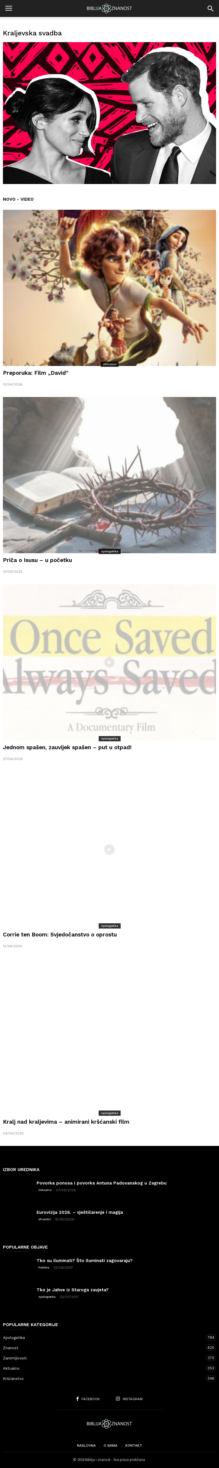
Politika (43, 1267)
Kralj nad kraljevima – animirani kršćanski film (66, 1121)
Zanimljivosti (103, 1358)
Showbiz (44, 1219)
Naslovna (86, 1445)
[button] (210, 8)
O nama (110, 1445)
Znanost (103, 1348)
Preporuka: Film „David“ (36, 372)
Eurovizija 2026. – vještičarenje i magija (80, 1212)
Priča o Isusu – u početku (37, 560)
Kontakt (133, 1445)
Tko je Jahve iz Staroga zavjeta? (73, 1289)
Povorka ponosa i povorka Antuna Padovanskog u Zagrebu (102, 1183)
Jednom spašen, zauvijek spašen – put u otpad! (67, 747)
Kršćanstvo (103, 1378)
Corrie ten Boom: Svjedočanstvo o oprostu (60, 934)
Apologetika (109, 551)
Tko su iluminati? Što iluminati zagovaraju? (85, 1260)
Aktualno (109, 364)
